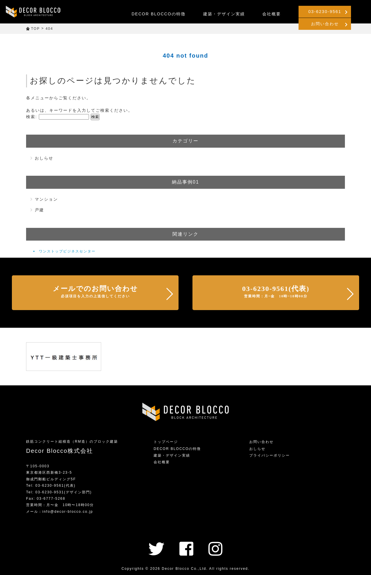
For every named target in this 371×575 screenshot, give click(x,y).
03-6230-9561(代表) (276, 291)
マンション (46, 199)
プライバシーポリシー (269, 455)
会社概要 (228, 14)
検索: (31, 116)
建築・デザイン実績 (181, 14)
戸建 (39, 210)
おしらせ (44, 158)
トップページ (166, 442)
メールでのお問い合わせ (95, 291)
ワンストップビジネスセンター (67, 251)
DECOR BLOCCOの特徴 (116, 14)
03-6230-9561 (284, 11)
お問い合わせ (343, 11)
